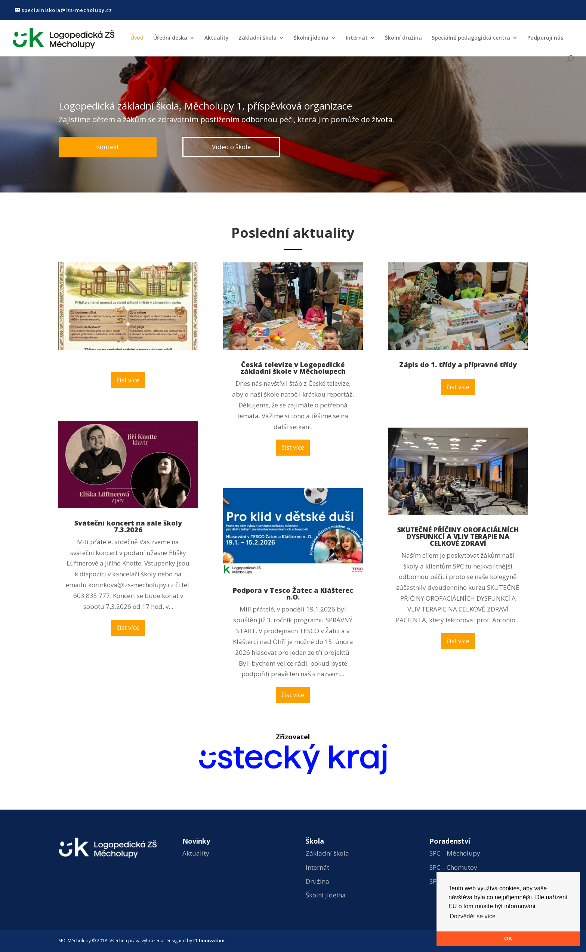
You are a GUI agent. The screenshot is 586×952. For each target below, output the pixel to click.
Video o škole (231, 146)
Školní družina (403, 38)
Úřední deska (170, 38)
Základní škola (257, 38)
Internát (357, 38)
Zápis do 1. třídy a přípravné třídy (458, 364)
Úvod (137, 38)
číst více (128, 380)
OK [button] (508, 939)
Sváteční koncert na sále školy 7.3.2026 (128, 526)
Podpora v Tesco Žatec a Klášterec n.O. (293, 593)
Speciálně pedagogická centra (471, 38)
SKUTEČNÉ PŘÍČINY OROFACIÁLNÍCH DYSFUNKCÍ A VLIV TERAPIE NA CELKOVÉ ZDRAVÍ (458, 536)
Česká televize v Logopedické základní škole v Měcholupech (293, 368)
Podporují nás (545, 38)
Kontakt (108, 146)
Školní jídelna (311, 38)
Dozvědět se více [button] (473, 916)
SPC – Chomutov (453, 867)
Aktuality (216, 38)
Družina (317, 881)
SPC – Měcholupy (454, 853)
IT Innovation (209, 940)
